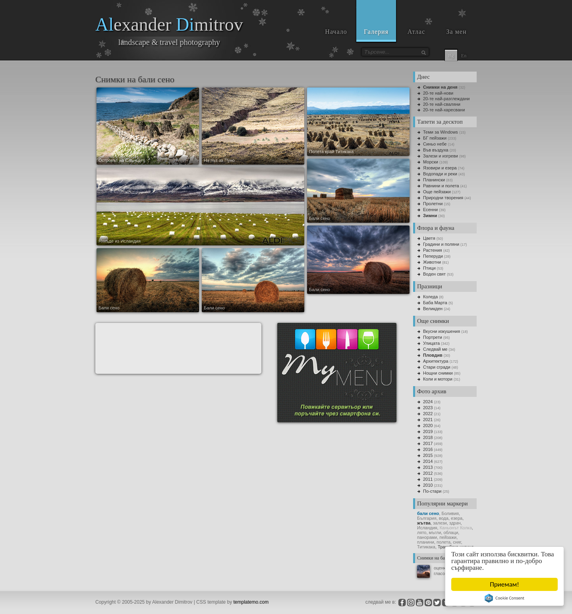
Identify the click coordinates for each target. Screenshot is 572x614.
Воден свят (434, 274)
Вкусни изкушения (441, 331)
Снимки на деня (440, 87)
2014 (428, 461)
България (427, 518)
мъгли (435, 532)
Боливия (450, 513)
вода (443, 518)
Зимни (430, 215)
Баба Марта (435, 302)
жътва (424, 523)
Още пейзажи (437, 191)
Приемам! (505, 584)
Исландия (427, 527)
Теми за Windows (440, 132)
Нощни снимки (438, 373)
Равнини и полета (441, 185)
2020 (428, 425)
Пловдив (433, 355)
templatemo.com (251, 602)
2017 (428, 443)
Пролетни (433, 203)
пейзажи (447, 537)
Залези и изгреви (440, 156)
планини (425, 542)
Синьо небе (434, 144)
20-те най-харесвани (444, 109)
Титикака (426, 546)
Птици (429, 268)
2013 (428, 467)
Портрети (432, 337)
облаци (450, 532)
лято (421, 532)
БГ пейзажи (434, 138)
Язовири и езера (440, 167)
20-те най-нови (438, 93)
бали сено (428, 513)
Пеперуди (433, 256)
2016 (428, 449)
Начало (336, 31)
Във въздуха (435, 150)
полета (443, 542)
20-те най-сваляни (441, 104)
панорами (427, 537)
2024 (428, 401)
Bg (451, 55)
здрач (455, 523)
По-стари (432, 491)
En (463, 55)
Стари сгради (436, 367)
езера (456, 518)
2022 (428, 413)
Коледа (430, 296)
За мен (456, 31)
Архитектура (435, 361)
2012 (428, 473)
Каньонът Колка (456, 527)
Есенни (430, 209)
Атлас (416, 31)
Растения (432, 250)
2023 (428, 407)
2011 (428, 479)
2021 (428, 419)
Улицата (431, 343)
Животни (432, 262)
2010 (428, 485)
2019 (428, 431)
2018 (428, 437)
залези (440, 523)
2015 (428, 455)
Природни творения (443, 197)
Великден (433, 308)
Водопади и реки (440, 173)
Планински (434, 179)
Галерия (376, 31)
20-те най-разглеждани (446, 98)
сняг (457, 542)
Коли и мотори (437, 379)
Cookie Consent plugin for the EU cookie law (505, 598)
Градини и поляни (441, 244)
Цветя (429, 238)
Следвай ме (435, 349)
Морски (430, 161)
